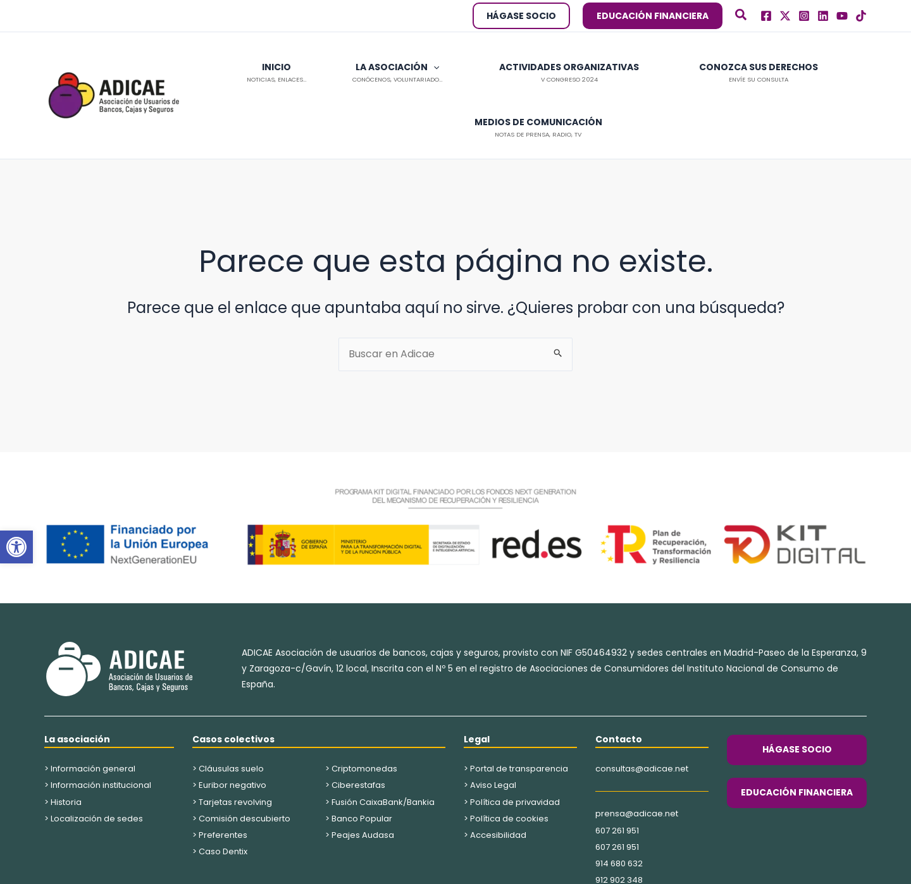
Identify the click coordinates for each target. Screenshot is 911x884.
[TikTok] (861, 15)
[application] (387, 67)
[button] (16, 547)
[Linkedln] (823, 15)
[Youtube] (842, 15)
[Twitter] (785, 15)
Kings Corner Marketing (552, 868)
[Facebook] (766, 15)
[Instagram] (804, 15)
